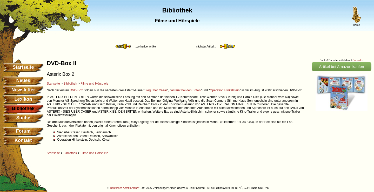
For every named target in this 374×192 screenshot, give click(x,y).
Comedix (357, 60)
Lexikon (23, 99)
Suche (23, 117)
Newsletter (23, 89)
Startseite (23, 67)
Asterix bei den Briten (186, 90)
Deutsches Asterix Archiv (124, 188)
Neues (23, 80)
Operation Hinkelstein (225, 90)
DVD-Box (76, 90)
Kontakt (23, 140)
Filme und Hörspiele (94, 83)
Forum (23, 131)
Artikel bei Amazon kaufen (341, 66)
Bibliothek (70, 83)
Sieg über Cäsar (155, 90)
